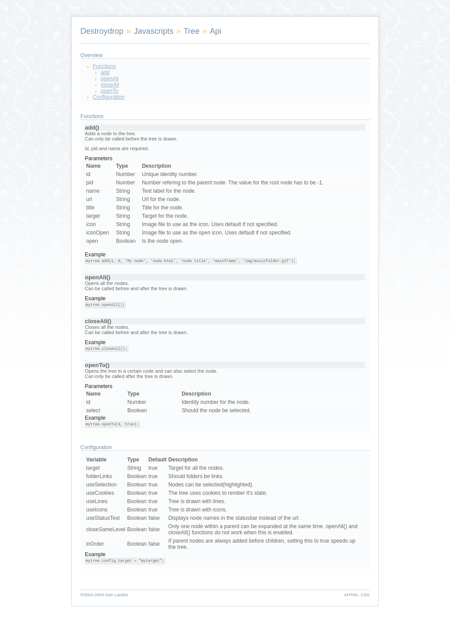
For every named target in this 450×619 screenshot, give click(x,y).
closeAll (110, 85)
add (105, 72)
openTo (109, 91)
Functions (104, 66)
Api (215, 31)
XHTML (351, 594)
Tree (192, 31)
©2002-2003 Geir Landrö (104, 594)
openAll (110, 79)
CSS (365, 594)
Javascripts (153, 31)
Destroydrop (101, 31)
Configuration (108, 97)
